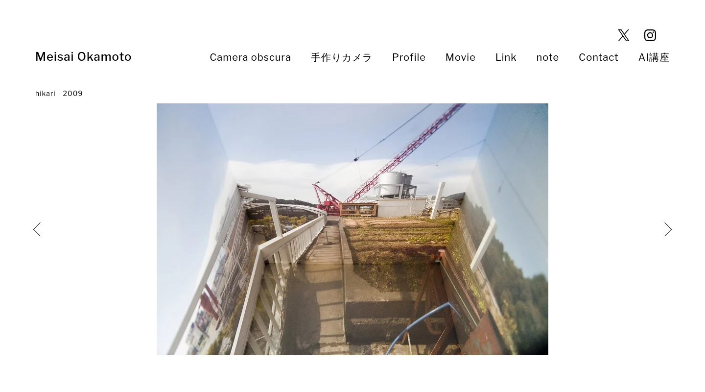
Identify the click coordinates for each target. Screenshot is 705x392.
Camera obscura (250, 57)
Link (506, 57)
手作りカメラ (342, 57)
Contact (599, 57)
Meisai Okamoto (89, 56)
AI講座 (654, 57)
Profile (409, 57)
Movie (461, 57)
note (548, 57)
